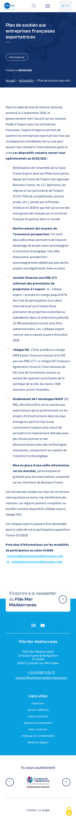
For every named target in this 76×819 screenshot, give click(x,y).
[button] (48, 6)
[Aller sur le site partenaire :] (38, 782)
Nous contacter (38, 729)
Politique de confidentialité (38, 736)
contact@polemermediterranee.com (41, 678)
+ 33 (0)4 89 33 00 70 (41, 672)
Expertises (38, 703)
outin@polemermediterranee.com (37, 562)
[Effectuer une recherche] (33, 6)
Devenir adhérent (38, 710)
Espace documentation (38, 723)
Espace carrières (38, 716)
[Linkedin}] (34, 625)
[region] (38, 80)
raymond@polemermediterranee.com (35, 556)
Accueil (10, 80)
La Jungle (44, 810)
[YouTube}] (43, 625)
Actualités (26, 80)
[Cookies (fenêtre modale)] (69, 812)
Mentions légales (38, 742)
